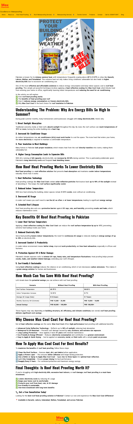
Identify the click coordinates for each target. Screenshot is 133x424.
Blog (122, 14)
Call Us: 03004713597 (111, 14)
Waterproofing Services (64, 14)
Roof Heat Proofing (23, 14)
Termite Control (82, 14)
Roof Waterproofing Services (43, 14)
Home (3, 14)
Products (92, 14)
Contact (100, 14)
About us (11, 14)
